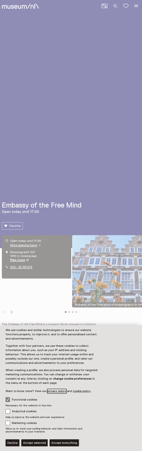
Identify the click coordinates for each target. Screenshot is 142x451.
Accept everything (64, 443)
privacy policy (56, 391)
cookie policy (82, 391)
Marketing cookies (24, 423)
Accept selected (34, 443)
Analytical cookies (24, 411)
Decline (12, 443)
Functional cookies (21, 399)
